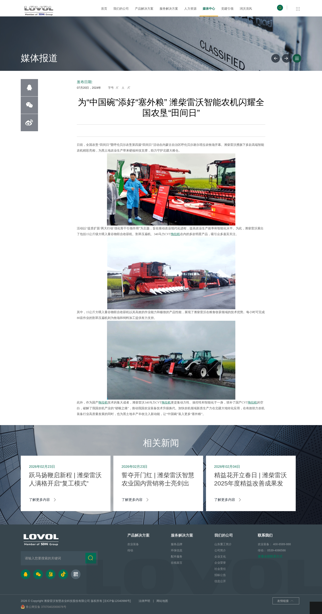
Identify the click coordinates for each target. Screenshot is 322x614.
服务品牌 (176, 544)
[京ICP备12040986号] (117, 601)
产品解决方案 (144, 8)
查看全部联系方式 (270, 556)
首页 (104, 8)
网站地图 (162, 601)
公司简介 (220, 550)
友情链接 (285, 601)
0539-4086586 (276, 550)
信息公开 (220, 581)
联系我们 (265, 535)
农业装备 (133, 544)
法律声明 (144, 601)
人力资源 (190, 8)
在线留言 (176, 562)
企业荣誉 (220, 562)
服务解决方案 (169, 8)
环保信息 (176, 550)
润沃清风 (246, 8)
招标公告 (220, 575)
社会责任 (220, 568)
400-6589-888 (282, 544)
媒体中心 (209, 8)
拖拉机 (175, 234)
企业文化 (220, 556)
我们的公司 (121, 8)
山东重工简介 (223, 544)
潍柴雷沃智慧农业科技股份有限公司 (67, 601)
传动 (130, 550)
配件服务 (176, 556)
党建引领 (227, 8)
